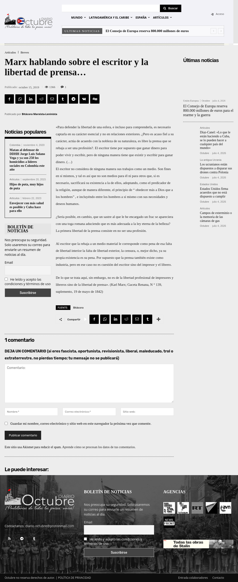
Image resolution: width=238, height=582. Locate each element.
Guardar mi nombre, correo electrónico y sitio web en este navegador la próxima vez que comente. (81, 423)
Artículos (10, 52)
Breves (24, 52)
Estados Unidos (209, 184)
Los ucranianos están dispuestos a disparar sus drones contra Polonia (216, 168)
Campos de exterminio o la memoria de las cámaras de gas (216, 217)
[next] (221, 31)
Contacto (218, 578)
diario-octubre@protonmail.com (49, 526)
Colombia (15, 145)
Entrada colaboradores (193, 578)
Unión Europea (191, 100)
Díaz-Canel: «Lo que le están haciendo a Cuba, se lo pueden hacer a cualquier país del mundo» (215, 140)
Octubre (206, 100)
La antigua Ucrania (210, 160)
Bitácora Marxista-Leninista (39, 114)
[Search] (170, 8)
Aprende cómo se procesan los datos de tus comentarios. (99, 447)
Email (9, 262)
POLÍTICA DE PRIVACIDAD (74, 578)
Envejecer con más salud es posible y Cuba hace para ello (27, 207)
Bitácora (78, 307)
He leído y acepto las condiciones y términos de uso (28, 281)
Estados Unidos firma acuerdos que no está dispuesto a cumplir (214, 192)
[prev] (213, 31)
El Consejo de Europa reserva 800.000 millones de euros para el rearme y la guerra (208, 110)
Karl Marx (118, 284)
